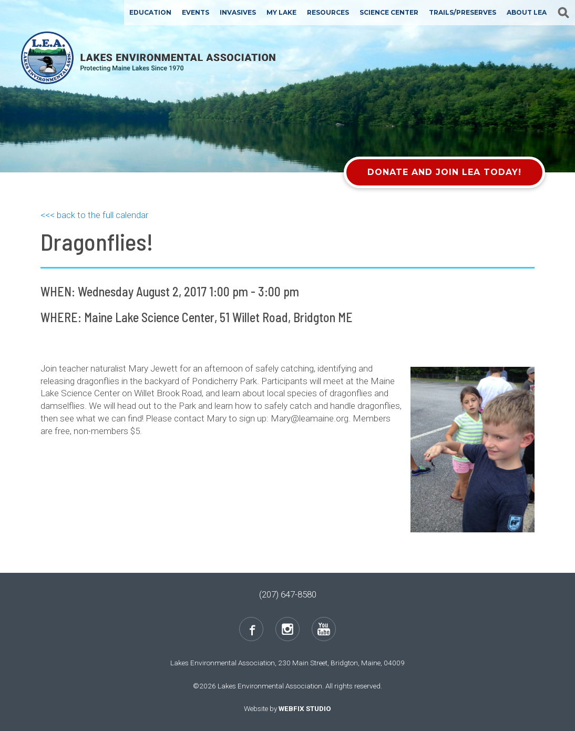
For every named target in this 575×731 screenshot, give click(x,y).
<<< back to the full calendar (94, 215)
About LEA (527, 12)
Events (195, 12)
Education (150, 12)
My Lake (281, 12)
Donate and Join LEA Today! (444, 172)
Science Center (389, 12)
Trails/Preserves (462, 12)
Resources (328, 12)
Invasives (238, 12)
